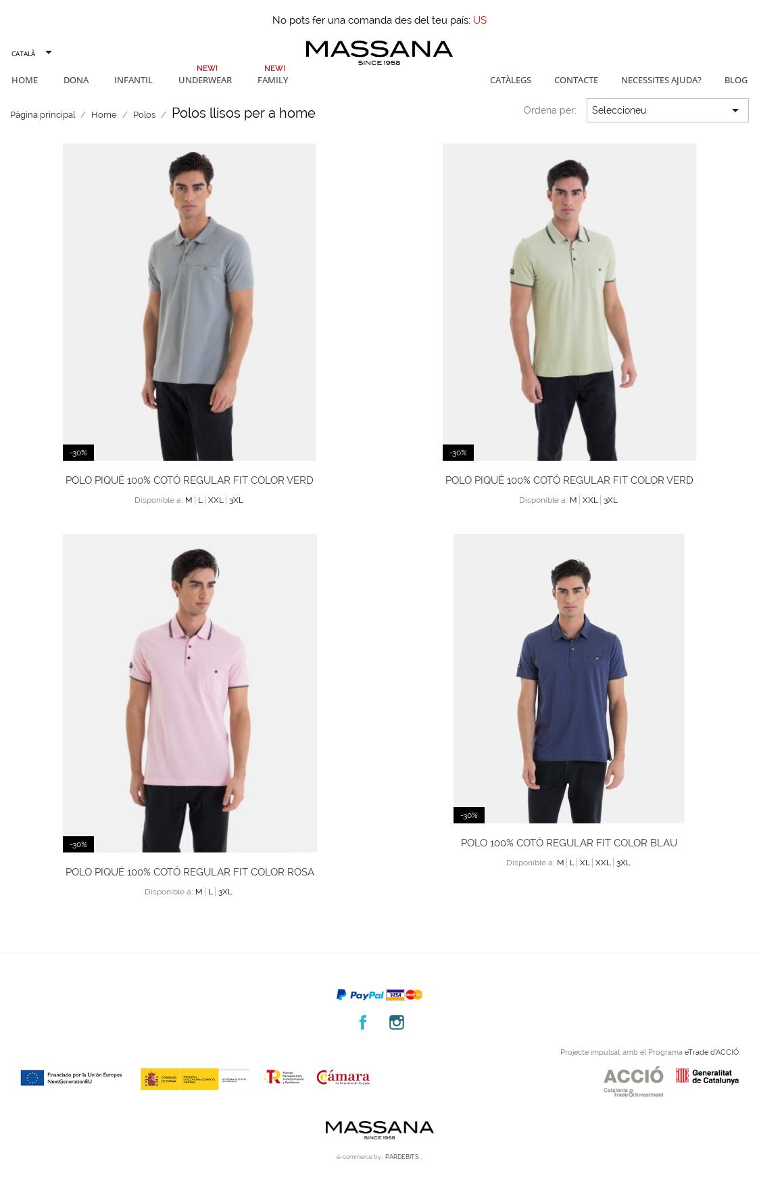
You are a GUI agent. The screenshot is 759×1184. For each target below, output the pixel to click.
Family (273, 80)
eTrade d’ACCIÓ (712, 1052)
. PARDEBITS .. (403, 1157)
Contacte (576, 80)
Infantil (133, 80)
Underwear (205, 80)
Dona (76, 80)
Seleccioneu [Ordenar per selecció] (667, 110)
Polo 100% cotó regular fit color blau (569, 843)
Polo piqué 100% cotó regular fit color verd (190, 480)
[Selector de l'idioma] (31, 53)
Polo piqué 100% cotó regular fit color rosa (190, 872)
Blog (736, 80)
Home (24, 80)
